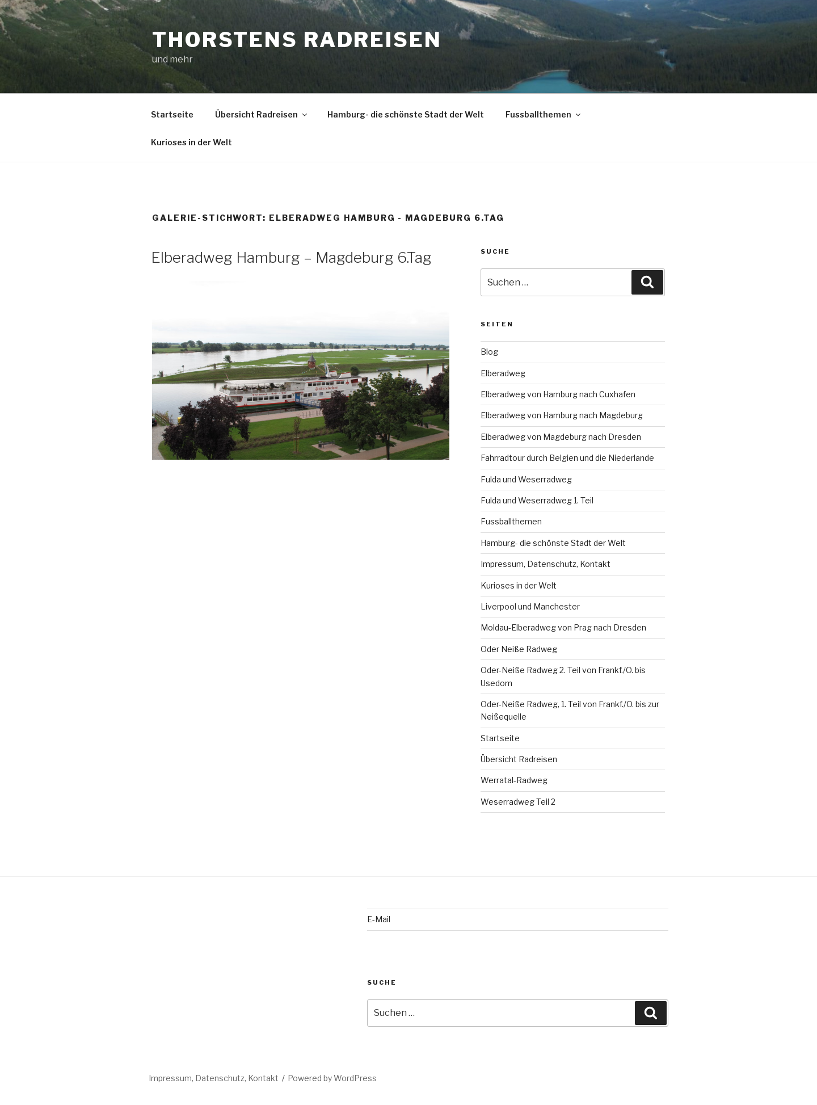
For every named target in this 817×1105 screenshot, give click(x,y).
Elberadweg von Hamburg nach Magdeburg (562, 415)
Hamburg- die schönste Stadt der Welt (405, 114)
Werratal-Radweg (514, 780)
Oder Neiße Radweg (519, 649)
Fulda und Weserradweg (526, 479)
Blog (489, 351)
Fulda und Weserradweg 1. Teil (537, 500)
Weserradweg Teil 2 (518, 801)
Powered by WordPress (332, 1078)
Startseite (172, 114)
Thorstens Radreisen (297, 39)
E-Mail (378, 919)
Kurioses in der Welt (191, 142)
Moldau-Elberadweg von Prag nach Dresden (563, 627)
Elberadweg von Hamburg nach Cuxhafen (558, 394)
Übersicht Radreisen (262, 114)
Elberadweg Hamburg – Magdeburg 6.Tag (291, 257)
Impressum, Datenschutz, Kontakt (545, 564)
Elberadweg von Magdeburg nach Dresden (561, 437)
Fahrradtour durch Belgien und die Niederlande (567, 458)
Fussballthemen (544, 114)
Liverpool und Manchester (530, 606)
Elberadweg (503, 373)
